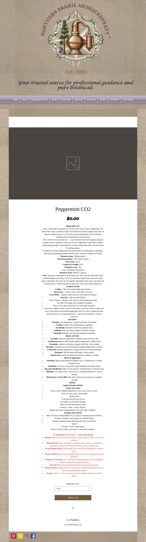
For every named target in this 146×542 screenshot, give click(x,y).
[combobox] (73, 488)
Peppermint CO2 (73, 484)
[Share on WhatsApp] (73, 508)
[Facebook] (33, 536)
